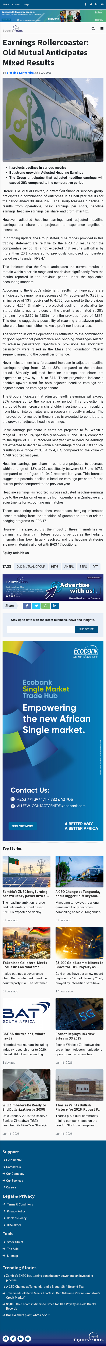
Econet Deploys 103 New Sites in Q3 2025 (75, 1036)
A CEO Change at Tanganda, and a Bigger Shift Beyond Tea (78, 894)
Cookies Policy (16, 1218)
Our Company (15, 1173)
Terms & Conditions (20, 1204)
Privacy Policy (16, 1211)
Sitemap (12, 1255)
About (6, 4)
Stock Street (15, 1242)
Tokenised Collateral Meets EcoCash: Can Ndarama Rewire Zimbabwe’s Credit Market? (25, 965)
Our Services (14, 1180)
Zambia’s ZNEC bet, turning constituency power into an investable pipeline (25, 894)
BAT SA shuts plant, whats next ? (24, 1036)
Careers (11, 1187)
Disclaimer (14, 1225)
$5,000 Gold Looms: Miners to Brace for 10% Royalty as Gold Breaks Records (79, 965)
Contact (16, 4)
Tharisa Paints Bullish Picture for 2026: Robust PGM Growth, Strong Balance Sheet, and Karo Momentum (79, 1107)
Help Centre (14, 1160)
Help (26, 4)
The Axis (12, 1249)
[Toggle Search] (93, 29)
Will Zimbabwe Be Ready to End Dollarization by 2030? (24, 1107)
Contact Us (13, 1167)
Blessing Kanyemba (20, 72)
